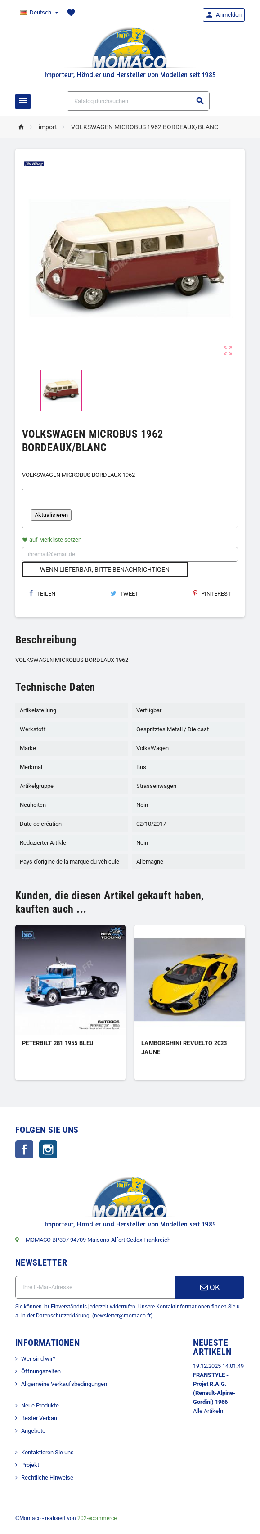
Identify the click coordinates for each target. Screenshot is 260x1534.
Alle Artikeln (208, 1410)
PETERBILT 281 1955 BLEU (58, 1043)
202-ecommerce (97, 1518)
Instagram (48, 1149)
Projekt (30, 1465)
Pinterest (212, 593)
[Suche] (138, 101)
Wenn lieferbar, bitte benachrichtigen (105, 569)
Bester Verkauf (40, 1418)
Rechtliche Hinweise (47, 1477)
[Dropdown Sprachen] (38, 12)
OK (210, 1287)
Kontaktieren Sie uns (47, 1452)
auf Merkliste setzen (51, 539)
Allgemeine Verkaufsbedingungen (64, 1383)
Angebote (33, 1430)
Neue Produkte (40, 1405)
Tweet (124, 593)
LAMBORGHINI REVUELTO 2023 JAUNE (184, 1047)
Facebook (24, 1149)
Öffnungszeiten (41, 1371)
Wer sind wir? (38, 1358)
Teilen (42, 593)
